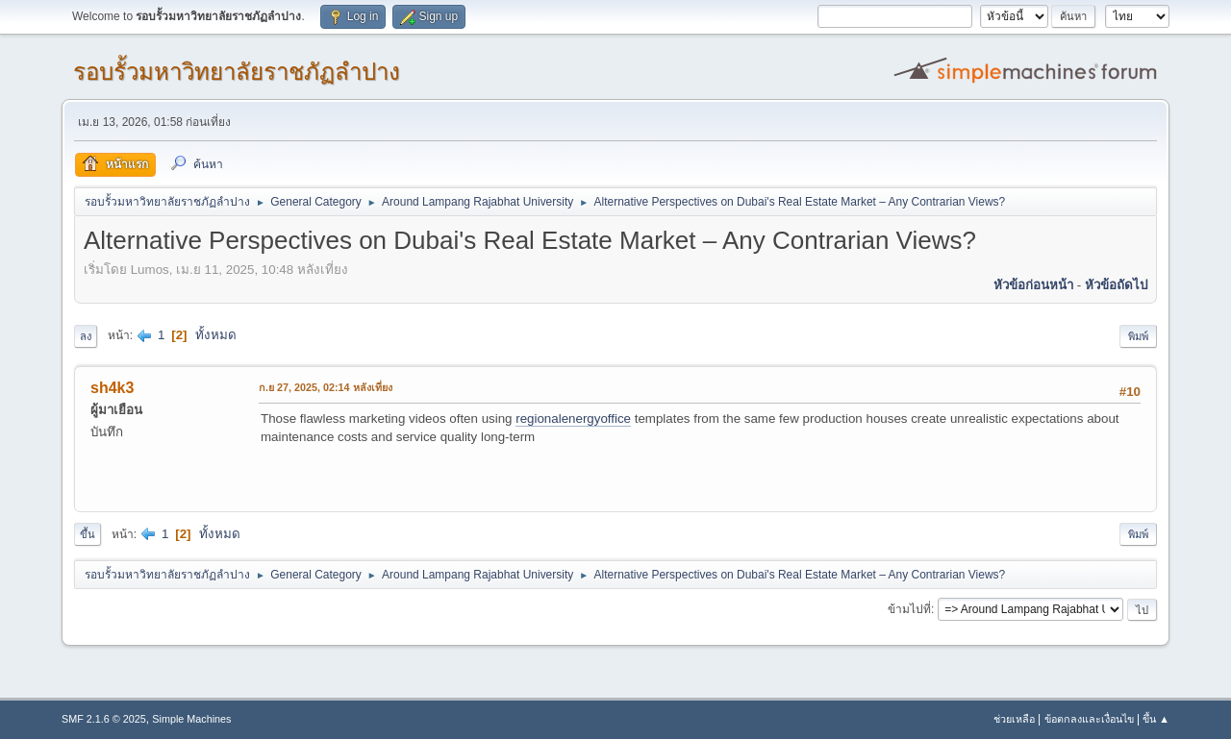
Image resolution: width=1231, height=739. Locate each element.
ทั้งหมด (216, 335)
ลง (85, 336)
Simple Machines (191, 719)
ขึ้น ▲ (1156, 719)
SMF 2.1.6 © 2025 (104, 719)
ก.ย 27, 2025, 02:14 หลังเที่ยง (325, 387)
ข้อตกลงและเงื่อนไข (1089, 719)
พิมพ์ (1138, 336)
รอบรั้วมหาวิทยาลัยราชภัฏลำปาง (236, 72)
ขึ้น (87, 534)
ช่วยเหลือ (1014, 719)
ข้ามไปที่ (909, 609)
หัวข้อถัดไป (1116, 285)
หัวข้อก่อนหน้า (1033, 285)
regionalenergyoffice (573, 418)
